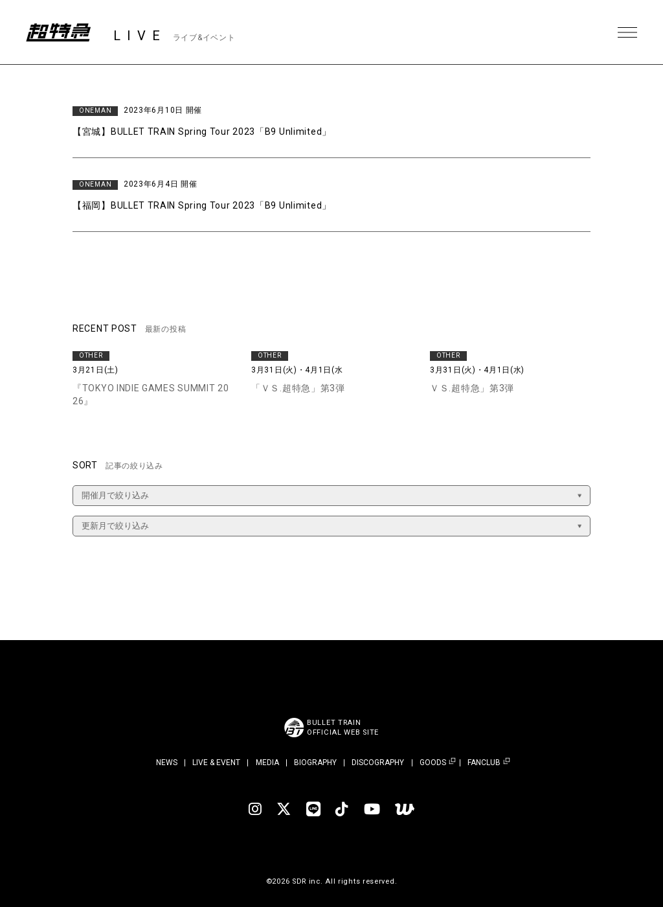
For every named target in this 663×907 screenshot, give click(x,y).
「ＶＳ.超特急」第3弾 (298, 388)
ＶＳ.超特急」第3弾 (472, 388)
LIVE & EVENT (216, 762)
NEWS (166, 762)
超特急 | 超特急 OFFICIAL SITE (58, 32)
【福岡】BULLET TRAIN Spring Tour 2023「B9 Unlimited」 (202, 205)
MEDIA (267, 762)
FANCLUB (483, 762)
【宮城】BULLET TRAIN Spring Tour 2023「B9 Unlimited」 (202, 131)
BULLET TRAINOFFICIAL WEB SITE (343, 727)
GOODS (433, 762)
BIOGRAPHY (315, 762)
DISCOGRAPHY (378, 762)
